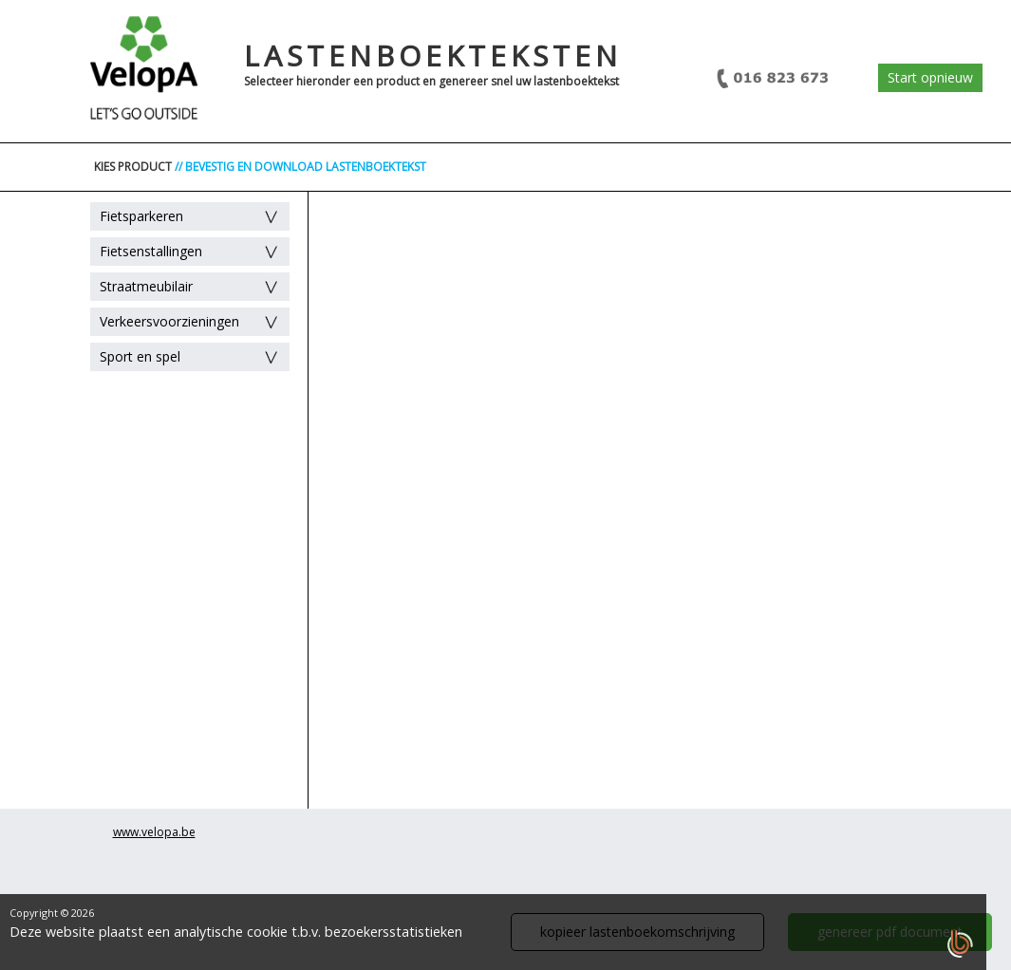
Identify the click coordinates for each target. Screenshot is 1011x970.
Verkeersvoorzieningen (169, 321)
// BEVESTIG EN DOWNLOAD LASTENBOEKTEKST (300, 167)
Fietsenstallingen (151, 251)
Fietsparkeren (141, 216)
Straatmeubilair (146, 286)
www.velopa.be (154, 832)
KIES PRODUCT (133, 167)
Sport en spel (140, 356)
